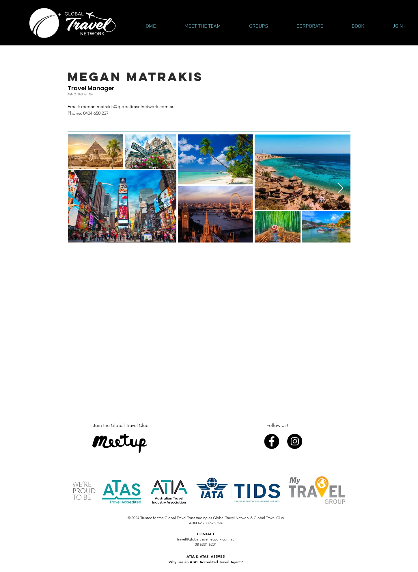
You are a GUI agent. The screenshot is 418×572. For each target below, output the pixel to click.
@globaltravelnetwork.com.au (144, 106)
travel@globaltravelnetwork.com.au (205, 539)
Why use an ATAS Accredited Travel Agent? (206, 562)
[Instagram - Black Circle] (294, 441)
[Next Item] (340, 188)
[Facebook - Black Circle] (271, 441)
